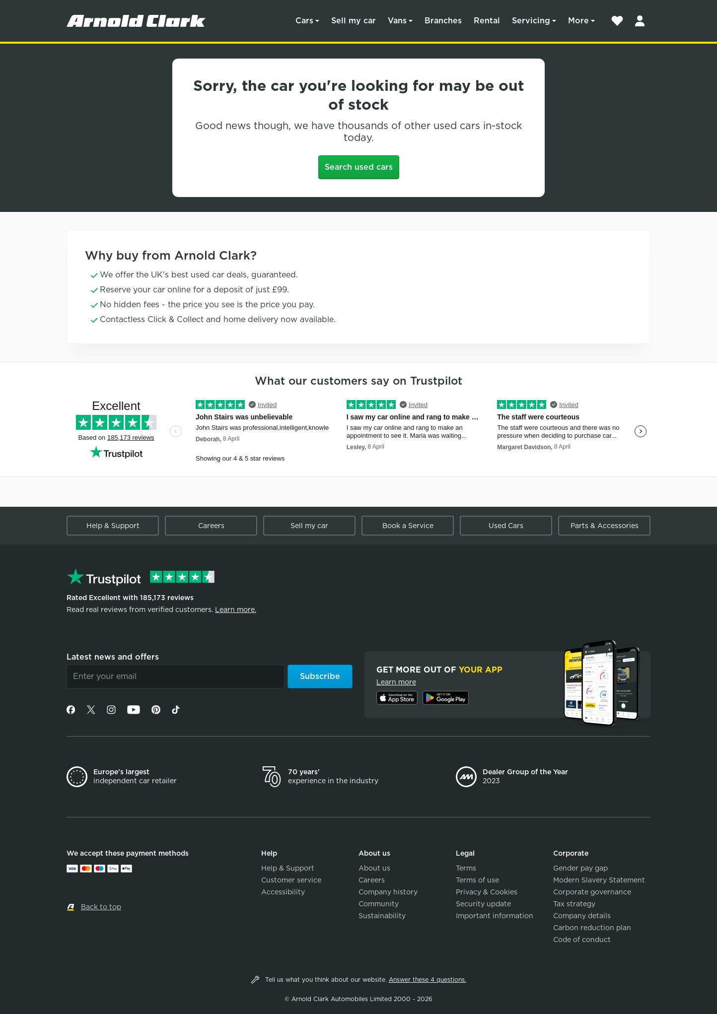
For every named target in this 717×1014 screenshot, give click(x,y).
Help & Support (113, 526)
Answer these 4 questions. (427, 979)
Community (378, 904)
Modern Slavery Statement (599, 880)
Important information (494, 916)
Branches (443, 20)
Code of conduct (582, 940)
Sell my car (353, 20)
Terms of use (477, 880)
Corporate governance (592, 892)
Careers (211, 526)
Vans (397, 20)
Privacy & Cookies (486, 892)
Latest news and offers (113, 657)
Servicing (531, 20)
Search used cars (359, 167)
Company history (388, 892)
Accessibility (283, 892)
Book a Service (407, 526)
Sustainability (382, 916)
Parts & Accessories (605, 526)
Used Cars (506, 526)
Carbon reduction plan (592, 928)
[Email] (176, 676)
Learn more (396, 682)
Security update (483, 904)
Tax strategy (574, 904)
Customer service (291, 880)
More (578, 20)
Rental (487, 20)
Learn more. (235, 609)
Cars (304, 20)
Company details (582, 916)
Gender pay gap (580, 868)
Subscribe (320, 676)
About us (374, 868)
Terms (466, 868)
